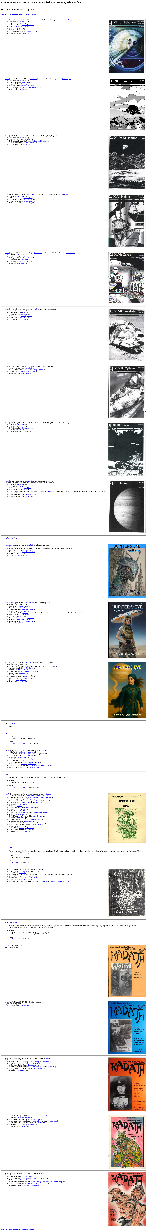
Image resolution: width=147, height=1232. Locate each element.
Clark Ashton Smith (29, 876)
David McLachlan (27, 676)
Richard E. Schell (50, 666)
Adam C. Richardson (28, 85)
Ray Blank (20, 254)
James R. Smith (21, 757)
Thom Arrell (25, 312)
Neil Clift (21, 89)
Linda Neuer (30, 31)
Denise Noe (69, 548)
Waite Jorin (22, 23)
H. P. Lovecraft (45, 874)
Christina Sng (26, 496)
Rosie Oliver (25, 319)
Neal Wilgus (29, 799)
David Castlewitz (26, 550)
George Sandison (38, 370)
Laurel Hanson (25, 614)
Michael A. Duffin (35, 819)
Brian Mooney (57, 1181)
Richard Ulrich (28, 198)
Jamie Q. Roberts (26, 316)
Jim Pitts (46, 1116)
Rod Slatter (24, 259)
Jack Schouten (26, 428)
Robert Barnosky (34, 762)
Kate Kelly (22, 486)
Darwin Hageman (45, 797)
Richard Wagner (69, 20)
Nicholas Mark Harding (39, 141)
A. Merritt (24, 871)
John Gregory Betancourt (19, 743)
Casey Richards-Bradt (28, 552)
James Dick (19, 553)
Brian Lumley (35, 1061)
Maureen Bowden (27, 609)
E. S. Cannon (27, 753)
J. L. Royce (29, 668)
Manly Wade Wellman (23, 1117)
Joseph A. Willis (20, 814)
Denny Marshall (22, 619)
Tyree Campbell (28, 545)
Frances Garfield (35, 1119)
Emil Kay (22, 760)
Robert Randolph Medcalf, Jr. (40, 765)
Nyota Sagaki (35, 759)
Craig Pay (24, 84)
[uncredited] (22, 21)
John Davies (26, 82)
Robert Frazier (30, 796)
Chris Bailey (21, 263)
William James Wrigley (28, 371)
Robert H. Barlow (41, 881)
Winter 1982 (41, 812)
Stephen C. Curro (21, 669)
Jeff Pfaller (24, 144)
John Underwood (33, 797)
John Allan (39, 869)
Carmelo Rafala (34, 87)
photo (47, 1058)
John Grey (19, 616)
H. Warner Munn (52, 1121)
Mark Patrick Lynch (30, 671)
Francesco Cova (17, 939)
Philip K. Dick (34, 767)
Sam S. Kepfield (25, 139)
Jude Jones (19, 430)
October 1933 (59, 881)
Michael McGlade (20, 26)
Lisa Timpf (27, 675)
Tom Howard (23, 611)
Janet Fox (22, 804)
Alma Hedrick (20, 817)
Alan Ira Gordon (23, 606)
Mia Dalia (22, 673)
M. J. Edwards (28, 199)
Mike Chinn (42, 1183)
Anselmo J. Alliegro (23, 373)
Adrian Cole (25, 1005)
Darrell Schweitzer (29, 1124)
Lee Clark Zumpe (23, 608)
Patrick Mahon (35, 30)
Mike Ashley (37, 1121)
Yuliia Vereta (20, 555)
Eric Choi (25, 613)
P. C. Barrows (28, 755)
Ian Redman (35, 20)
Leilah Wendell (23, 812)
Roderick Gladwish (28, 143)
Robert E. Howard (35, 878)
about (16, 538)
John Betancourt (42, 750)
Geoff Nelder (26, 33)
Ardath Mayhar (26, 1176)
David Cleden (23, 317)
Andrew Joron (40, 796)
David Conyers (66, 79)
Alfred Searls (28, 201)
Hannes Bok (22, 873)
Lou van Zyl (21, 256)
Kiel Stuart (47, 794)
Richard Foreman (24, 261)
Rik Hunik (25, 431)
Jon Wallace (22, 28)
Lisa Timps (26, 678)
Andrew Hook (27, 258)
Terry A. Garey (21, 809)
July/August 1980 (42, 801)
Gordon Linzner (36, 824)
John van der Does (24, 802)
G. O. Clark (48, 491)
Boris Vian (39, 802)
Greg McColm (33, 203)
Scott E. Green (25, 801)
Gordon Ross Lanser (28, 25)
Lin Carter (15, 862)
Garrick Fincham (29, 494)
